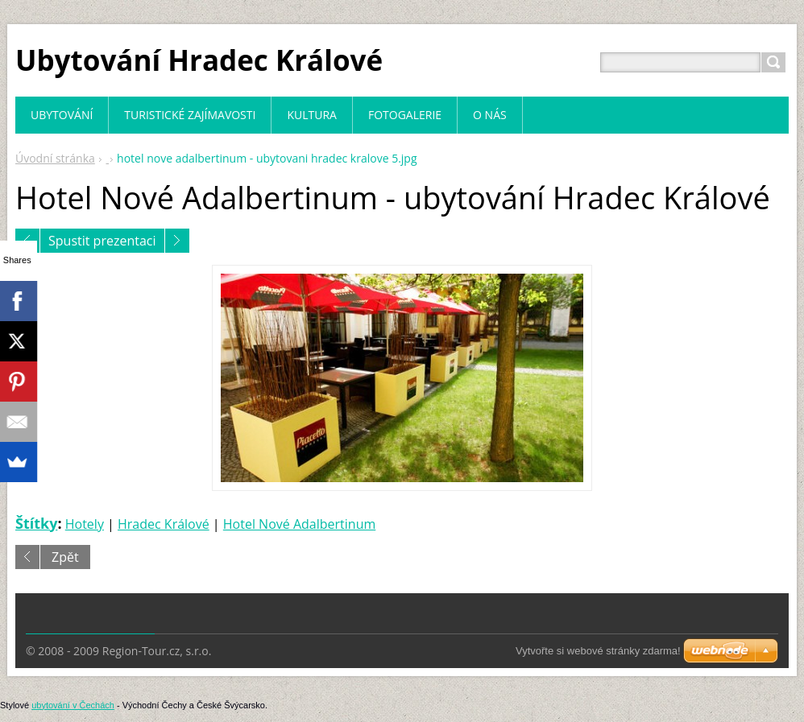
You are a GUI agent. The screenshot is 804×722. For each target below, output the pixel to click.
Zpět (65, 557)
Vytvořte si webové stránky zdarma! (598, 651)
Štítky (36, 523)
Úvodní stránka (55, 158)
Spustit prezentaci (102, 241)
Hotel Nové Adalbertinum (299, 524)
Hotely (84, 524)
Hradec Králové (163, 524)
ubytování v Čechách (72, 705)
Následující (177, 241)
